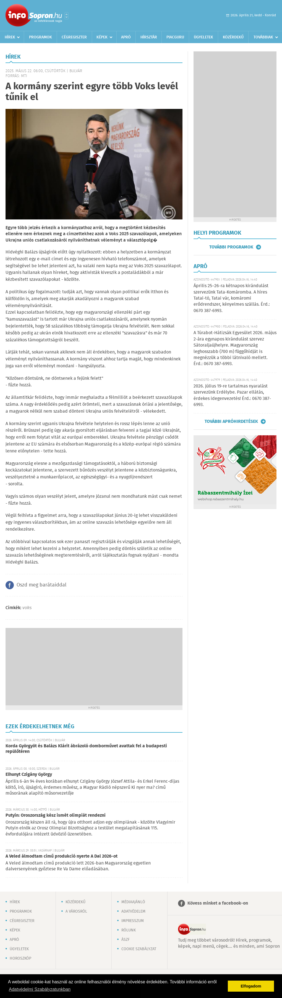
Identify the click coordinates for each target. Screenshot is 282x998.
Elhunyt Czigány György (29, 774)
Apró (126, 37)
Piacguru (175, 37)
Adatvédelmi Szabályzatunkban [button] (39, 989)
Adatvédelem (133, 911)
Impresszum (132, 921)
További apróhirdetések (231, 421)
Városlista (66, 15)
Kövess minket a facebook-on (217, 903)
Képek (102, 37)
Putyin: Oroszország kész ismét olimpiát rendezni (56, 815)
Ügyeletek (203, 37)
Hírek (10, 37)
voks (27, 607)
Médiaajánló (133, 902)
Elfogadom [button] (251, 986)
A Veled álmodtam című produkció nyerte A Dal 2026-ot (62, 856)
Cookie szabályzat (138, 949)
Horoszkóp (20, 958)
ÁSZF (125, 940)
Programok (40, 37)
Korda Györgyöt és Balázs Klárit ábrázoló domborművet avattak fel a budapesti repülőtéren (86, 749)
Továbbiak (263, 37)
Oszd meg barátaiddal (41, 585)
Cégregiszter (74, 37)
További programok (231, 247)
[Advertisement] (94, 666)
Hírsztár (148, 37)
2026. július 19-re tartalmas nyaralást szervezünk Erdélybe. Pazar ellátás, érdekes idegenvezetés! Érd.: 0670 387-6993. (232, 395)
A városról (76, 911)
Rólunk (128, 930)
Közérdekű (233, 37)
